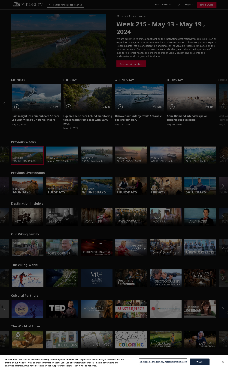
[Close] (222, 361)
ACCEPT (200, 361)
